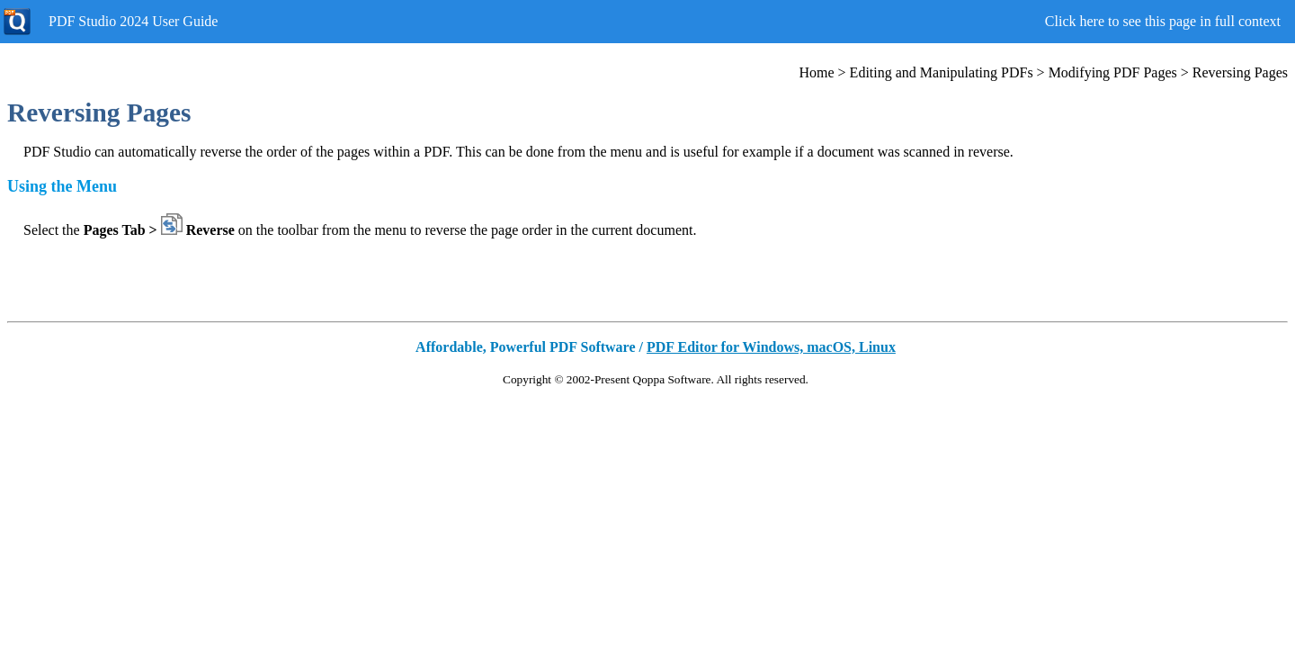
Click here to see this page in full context (1163, 21)
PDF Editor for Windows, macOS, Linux (771, 347)
